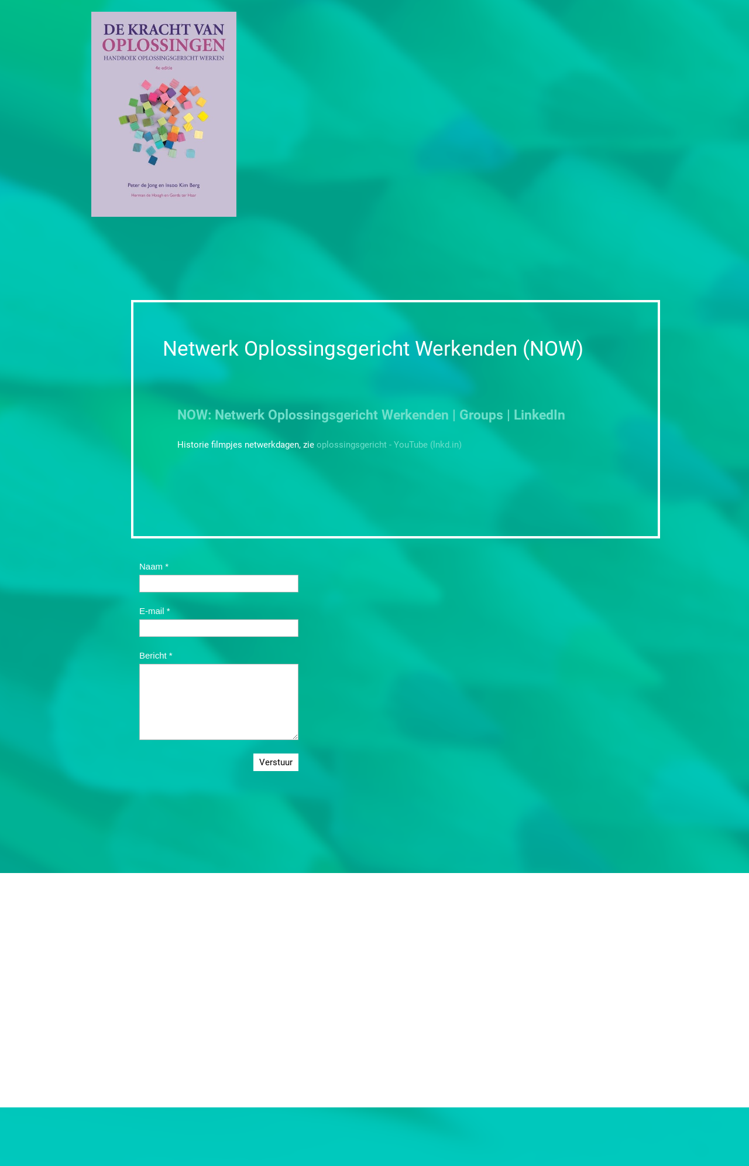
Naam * (154, 566)
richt (364, 415)
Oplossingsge (307, 415)
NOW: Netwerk (220, 415)
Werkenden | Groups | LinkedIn (471, 415)
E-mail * (154, 611)
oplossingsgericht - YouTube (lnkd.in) (389, 444)
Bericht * (156, 655)
